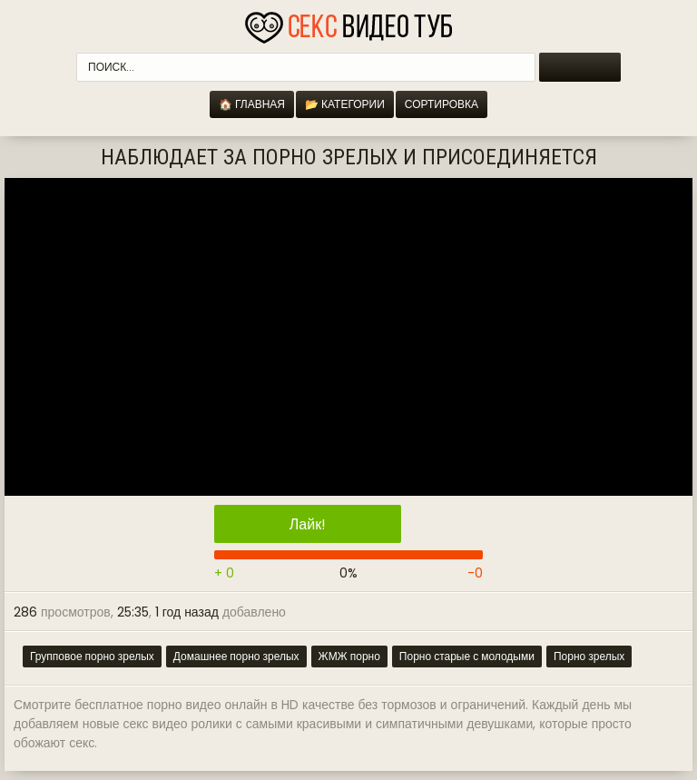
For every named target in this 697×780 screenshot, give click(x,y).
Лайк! (308, 524)
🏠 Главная (252, 104)
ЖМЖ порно (349, 656)
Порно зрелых (589, 656)
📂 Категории (345, 104)
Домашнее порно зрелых (236, 656)
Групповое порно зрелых (92, 656)
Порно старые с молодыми (467, 656)
